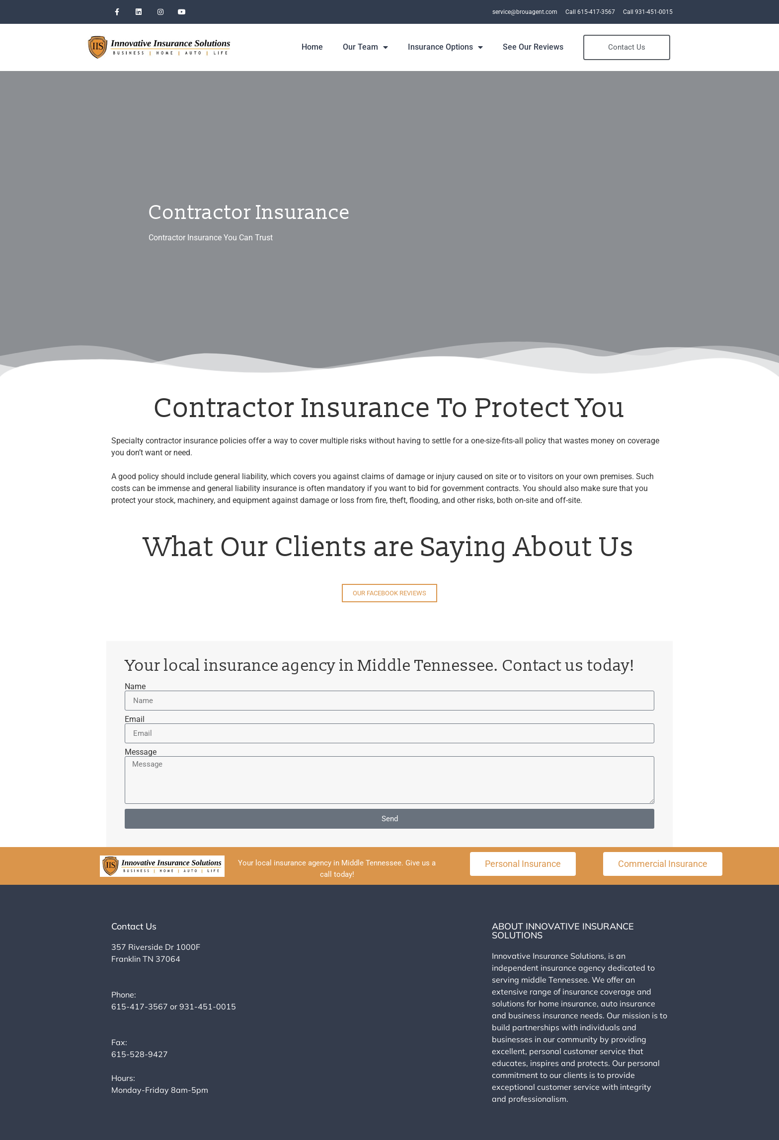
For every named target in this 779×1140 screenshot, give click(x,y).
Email (135, 718)
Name (135, 685)
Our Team (397, 46)
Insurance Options (477, 46)
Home (344, 46)
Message (140, 751)
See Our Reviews (565, 46)
